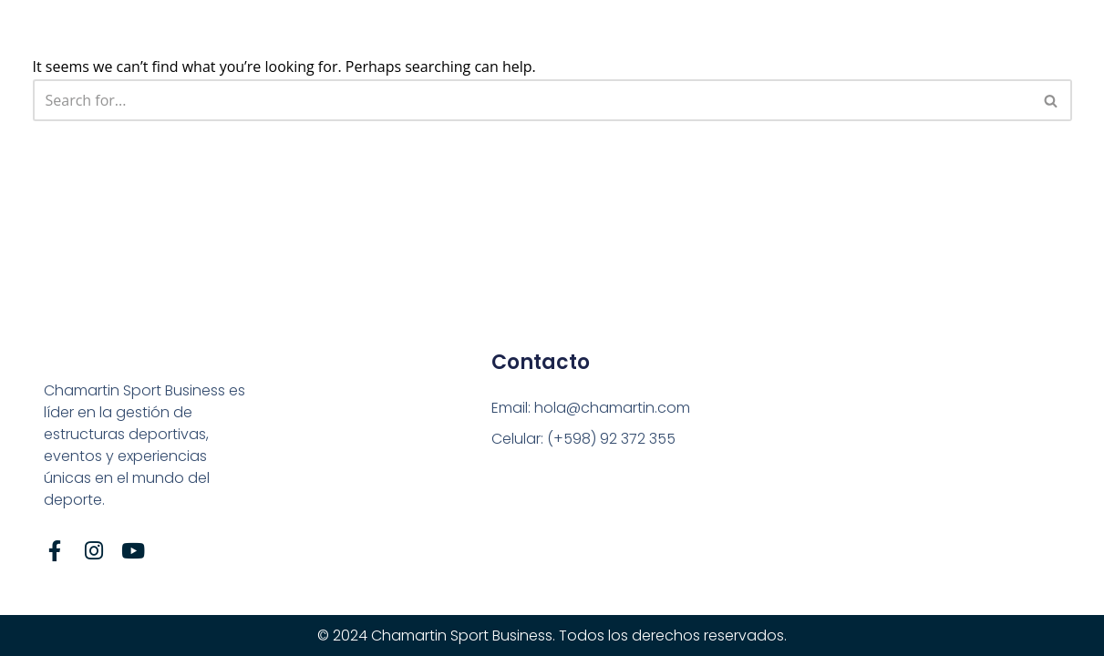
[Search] (532, 100)
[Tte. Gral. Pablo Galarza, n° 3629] (811, 462)
